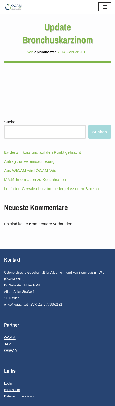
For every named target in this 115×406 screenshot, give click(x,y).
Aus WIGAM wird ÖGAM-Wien (31, 170)
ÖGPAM (11, 350)
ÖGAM (10, 338)
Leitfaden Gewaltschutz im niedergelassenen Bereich (51, 188)
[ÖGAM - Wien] (14, 7)
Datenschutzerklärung (19, 396)
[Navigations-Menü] (104, 6)
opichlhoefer (45, 52)
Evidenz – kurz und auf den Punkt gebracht (42, 152)
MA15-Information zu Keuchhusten (35, 179)
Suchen (11, 122)
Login (8, 383)
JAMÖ (9, 344)
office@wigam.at (16, 304)
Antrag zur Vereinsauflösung (29, 161)
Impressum (12, 390)
